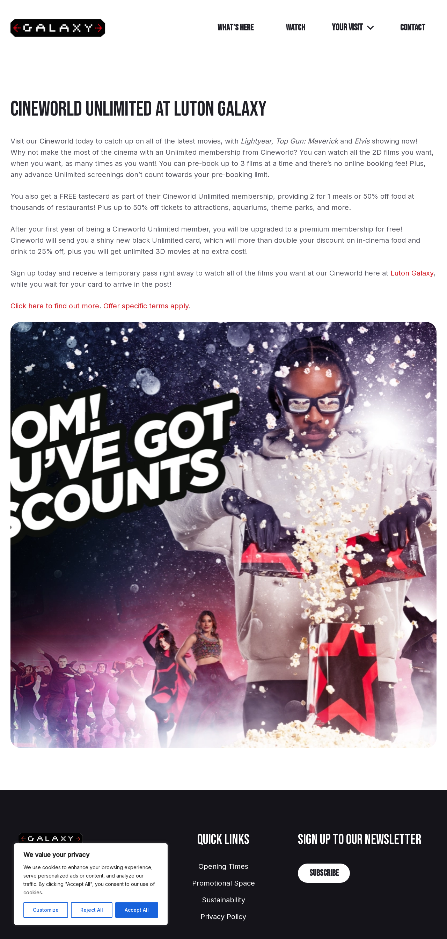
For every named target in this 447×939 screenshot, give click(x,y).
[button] (353, 28)
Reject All (91, 910)
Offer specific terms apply (146, 306)
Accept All (137, 910)
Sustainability (223, 900)
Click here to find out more (54, 306)
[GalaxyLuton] (57, 28)
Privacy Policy (223, 916)
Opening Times (223, 866)
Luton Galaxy (411, 273)
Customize (46, 910)
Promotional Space (223, 883)
